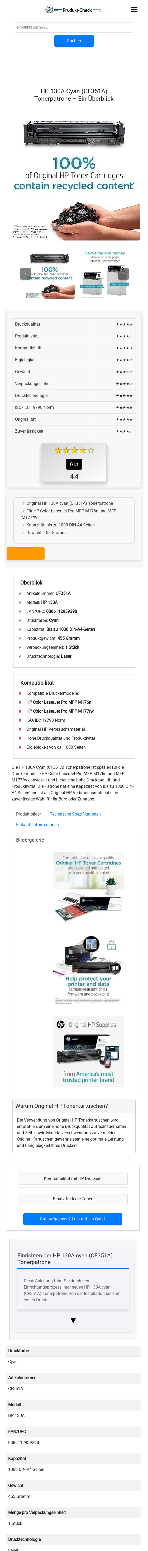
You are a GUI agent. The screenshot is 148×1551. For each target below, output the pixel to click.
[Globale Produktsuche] (74, 27)
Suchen (74, 40)
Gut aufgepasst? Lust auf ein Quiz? (73, 1218)
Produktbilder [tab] (28, 814)
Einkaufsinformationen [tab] (37, 824)
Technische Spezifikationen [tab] (75, 814)
